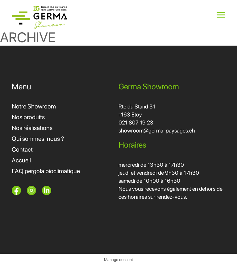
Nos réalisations (32, 128)
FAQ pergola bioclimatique (46, 171)
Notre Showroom (34, 106)
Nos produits (28, 117)
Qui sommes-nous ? (38, 138)
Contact (22, 149)
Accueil (21, 160)
